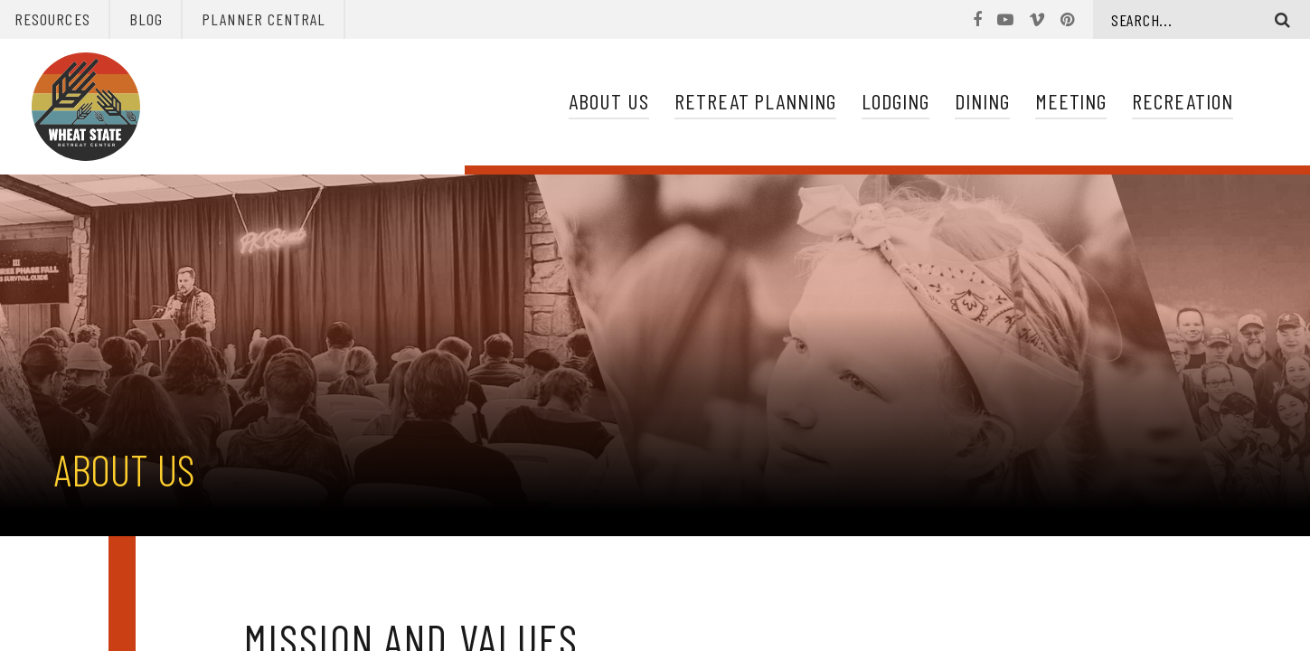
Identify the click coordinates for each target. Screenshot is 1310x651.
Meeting (1071, 101)
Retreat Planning (755, 101)
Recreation (1182, 101)
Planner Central (263, 19)
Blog (146, 19)
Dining (982, 101)
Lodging (895, 101)
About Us (609, 101)
